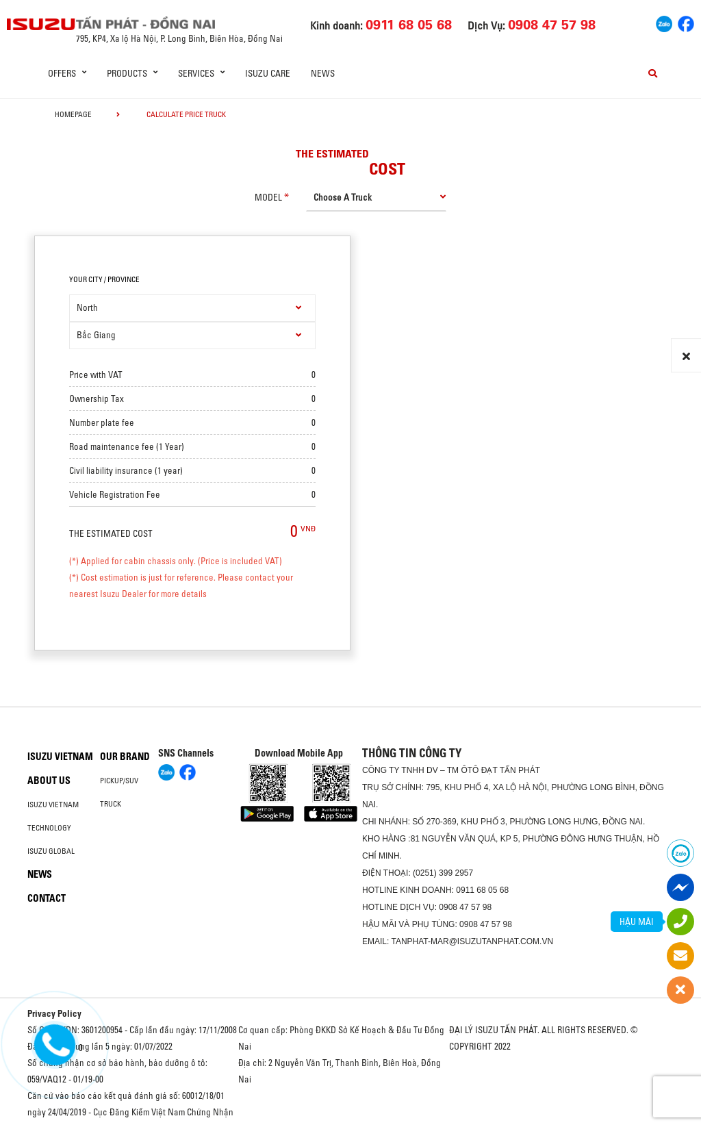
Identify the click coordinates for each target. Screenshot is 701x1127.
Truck (110, 804)
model (268, 197)
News (323, 73)
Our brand (125, 756)
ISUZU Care (267, 73)
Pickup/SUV (119, 780)
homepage (73, 114)
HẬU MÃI (637, 921)
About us (49, 780)
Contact (46, 898)
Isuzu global (51, 851)
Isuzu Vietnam (60, 756)
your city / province (104, 279)
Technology (49, 828)
